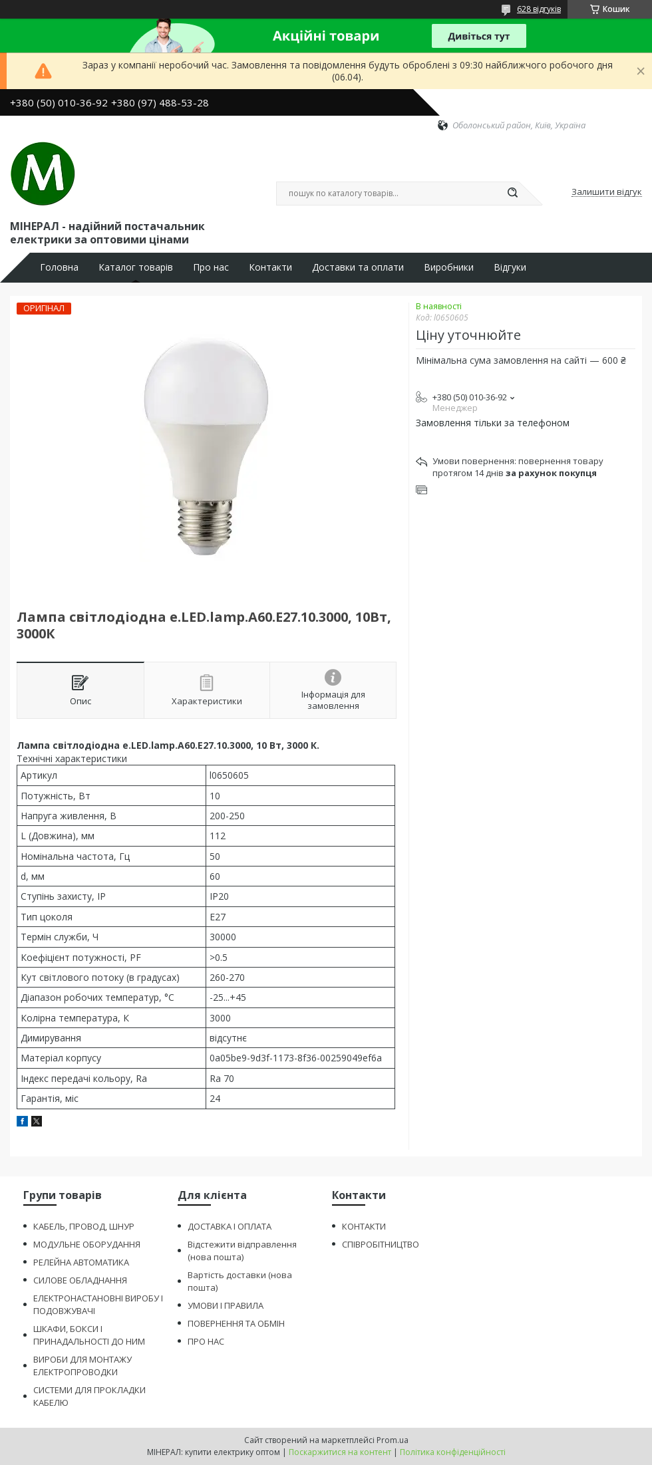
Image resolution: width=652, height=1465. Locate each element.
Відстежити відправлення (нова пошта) (242, 1250)
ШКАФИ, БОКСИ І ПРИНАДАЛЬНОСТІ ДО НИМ (89, 1335)
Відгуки (510, 267)
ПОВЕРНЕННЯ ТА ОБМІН (236, 1323)
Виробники (449, 267)
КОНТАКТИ (364, 1226)
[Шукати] (512, 193)
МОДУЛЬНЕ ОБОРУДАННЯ (86, 1244)
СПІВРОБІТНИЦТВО (380, 1244)
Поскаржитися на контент (340, 1452)
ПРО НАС (206, 1341)
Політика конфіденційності (453, 1452)
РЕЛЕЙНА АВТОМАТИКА (81, 1262)
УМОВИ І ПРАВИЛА (225, 1305)
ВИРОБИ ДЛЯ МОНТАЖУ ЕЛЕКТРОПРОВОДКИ (82, 1365)
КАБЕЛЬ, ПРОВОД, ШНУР (83, 1226)
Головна (59, 267)
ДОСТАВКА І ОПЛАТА (229, 1226)
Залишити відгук (606, 192)
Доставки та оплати (358, 267)
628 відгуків (539, 9)
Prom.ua (392, 1440)
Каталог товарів (135, 267)
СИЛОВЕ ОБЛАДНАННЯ (80, 1280)
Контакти (270, 267)
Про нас (211, 267)
